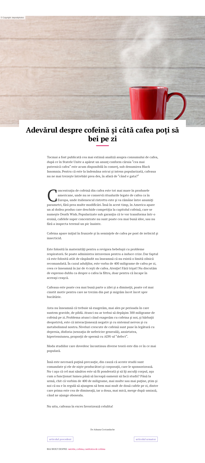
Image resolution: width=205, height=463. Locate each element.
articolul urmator (146, 439)
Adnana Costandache (104, 429)
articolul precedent (60, 439)
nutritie (71, 448)
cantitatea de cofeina (95, 448)
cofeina (80, 448)
